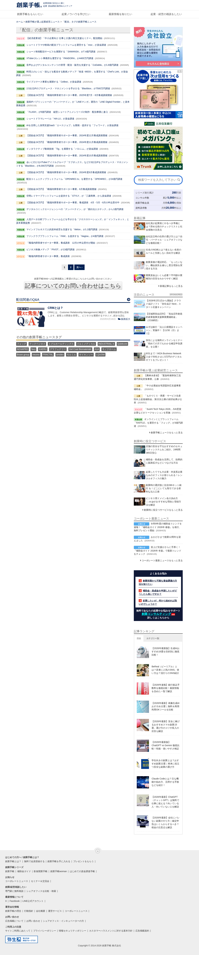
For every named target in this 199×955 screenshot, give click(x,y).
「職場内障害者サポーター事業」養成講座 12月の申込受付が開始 (60, 242)
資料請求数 (141, 208)
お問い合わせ (33, 921)
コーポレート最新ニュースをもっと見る (162, 560)
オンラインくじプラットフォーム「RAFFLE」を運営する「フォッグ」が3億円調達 (158, 422)
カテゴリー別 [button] (152, 638)
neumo (36, 354)
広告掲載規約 (142, 930)
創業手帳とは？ (13, 861)
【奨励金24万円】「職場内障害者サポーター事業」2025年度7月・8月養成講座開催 (69, 95)
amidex (60, 354)
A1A (97, 349)
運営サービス (55, 911)
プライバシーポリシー (44, 930)
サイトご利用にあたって (17, 930)
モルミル (71, 354)
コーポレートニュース (16, 881)
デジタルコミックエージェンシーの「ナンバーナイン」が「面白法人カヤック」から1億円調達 (75, 209)
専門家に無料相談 (14, 891)
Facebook (15, 901)
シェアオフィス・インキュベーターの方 (63, 921)
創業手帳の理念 (13, 911)
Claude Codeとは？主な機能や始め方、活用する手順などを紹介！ (165, 781)
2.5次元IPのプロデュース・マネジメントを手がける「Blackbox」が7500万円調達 (68, 88)
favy (33, 349)
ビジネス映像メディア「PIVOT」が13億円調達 (50, 249)
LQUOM (100, 354)
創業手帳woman (58, 871)
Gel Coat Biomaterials (80, 349)
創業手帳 (9, 871)
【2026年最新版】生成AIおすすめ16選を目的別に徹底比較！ (165, 651)
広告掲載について (14, 921)
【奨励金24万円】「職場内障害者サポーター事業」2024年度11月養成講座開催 (66, 142)
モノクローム (109, 349)
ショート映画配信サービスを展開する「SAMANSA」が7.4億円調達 (61, 51)
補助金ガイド (24, 871)
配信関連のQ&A (27, 299)
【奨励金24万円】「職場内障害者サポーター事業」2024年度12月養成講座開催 (66, 135)
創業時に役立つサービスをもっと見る (163, 510)
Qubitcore (122, 343)
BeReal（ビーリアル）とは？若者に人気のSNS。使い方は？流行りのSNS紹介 (165, 669)
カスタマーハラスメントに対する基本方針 (111, 930)
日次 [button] (139, 638)
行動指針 (28, 911)
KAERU (43, 349)
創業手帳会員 (142, 203)
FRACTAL (48, 354)
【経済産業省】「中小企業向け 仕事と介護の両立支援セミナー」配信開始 (64, 38)
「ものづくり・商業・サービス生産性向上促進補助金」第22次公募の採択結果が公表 (158, 399)
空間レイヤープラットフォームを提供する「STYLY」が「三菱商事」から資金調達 (68, 195)
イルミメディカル (86, 343)
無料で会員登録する (34, 861)
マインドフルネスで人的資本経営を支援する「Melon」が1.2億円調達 (61, 229)
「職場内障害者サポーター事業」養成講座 (48, 256)
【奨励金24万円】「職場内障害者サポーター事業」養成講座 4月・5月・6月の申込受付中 (72, 202)
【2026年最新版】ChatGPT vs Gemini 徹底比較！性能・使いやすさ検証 (165, 745)
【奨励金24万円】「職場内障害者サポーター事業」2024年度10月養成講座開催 (66, 155)
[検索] (178, 180)
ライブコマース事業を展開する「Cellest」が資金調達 (53, 81)
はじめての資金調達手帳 (82, 871)
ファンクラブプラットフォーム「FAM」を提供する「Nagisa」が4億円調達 (64, 236)
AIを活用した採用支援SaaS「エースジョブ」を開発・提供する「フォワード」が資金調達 (72, 125)
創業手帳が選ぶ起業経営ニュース (42, 21)
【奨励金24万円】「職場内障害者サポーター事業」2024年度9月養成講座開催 (66, 172)
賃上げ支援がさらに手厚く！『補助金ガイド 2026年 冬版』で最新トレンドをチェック (157, 550)
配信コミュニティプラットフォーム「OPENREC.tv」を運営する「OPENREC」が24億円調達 (74, 179)
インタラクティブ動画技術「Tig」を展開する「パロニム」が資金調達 (62, 149)
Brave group (23, 354)
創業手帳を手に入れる (58, 861)
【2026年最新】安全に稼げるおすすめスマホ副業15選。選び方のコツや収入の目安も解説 (165, 726)
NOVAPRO (22, 349)
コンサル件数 (142, 197)
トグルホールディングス (61, 343)
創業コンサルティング (156, 614)
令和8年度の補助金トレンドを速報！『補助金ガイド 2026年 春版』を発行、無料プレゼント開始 (158, 527)
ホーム (19, 21)
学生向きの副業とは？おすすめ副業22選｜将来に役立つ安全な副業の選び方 (165, 763)
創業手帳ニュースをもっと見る (167, 432)
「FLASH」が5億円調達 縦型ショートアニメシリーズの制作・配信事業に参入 (67, 112)
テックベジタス (37, 343)
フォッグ (21, 343)
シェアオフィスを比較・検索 (41, 891)
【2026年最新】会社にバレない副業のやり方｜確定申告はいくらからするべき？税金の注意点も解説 (165, 822)
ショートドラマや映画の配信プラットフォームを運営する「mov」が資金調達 (66, 45)
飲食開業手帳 (40, 871)
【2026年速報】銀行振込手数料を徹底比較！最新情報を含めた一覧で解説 (165, 688)
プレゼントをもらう (83, 861)
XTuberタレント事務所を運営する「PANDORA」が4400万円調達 (59, 58)
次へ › (79, 267)
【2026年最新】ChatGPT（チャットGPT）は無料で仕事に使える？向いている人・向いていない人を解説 (165, 802)
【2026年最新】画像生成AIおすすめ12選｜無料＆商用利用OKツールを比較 (165, 706)
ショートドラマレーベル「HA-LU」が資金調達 (50, 118)
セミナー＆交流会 (40, 881)
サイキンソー (86, 354)
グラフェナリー (58, 349)
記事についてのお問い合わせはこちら (73, 286)
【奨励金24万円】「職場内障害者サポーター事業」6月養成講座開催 (61, 189)
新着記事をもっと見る (171, 286)
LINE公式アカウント (33, 901)
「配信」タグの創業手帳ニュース (79, 21)
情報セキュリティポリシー (72, 930)
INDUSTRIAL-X (106, 343)
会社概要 (40, 911)
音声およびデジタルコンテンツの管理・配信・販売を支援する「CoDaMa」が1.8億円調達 (72, 65)
